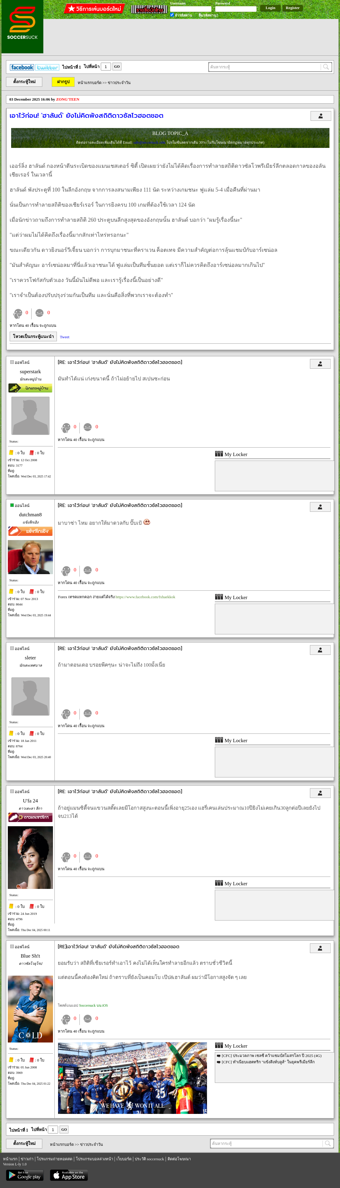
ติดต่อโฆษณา (179, 1159)
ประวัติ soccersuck (149, 1159)
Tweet (65, 337)
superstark (30, 371)
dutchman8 (30, 514)
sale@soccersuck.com (149, 142)
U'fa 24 (30, 801)
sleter (30, 658)
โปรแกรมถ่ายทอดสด (54, 1159)
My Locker (231, 454)
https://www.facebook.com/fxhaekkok (145, 597)
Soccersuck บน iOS (93, 1005)
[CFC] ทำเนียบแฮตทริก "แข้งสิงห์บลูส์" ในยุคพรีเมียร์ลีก (268, 1062)
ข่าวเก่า (27, 1159)
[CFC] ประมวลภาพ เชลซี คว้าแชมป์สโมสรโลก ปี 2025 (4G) (271, 1055)
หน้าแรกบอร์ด (89, 82)
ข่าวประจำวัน (119, 82)
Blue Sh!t (30, 956)
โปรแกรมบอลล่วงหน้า (94, 1159)
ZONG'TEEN (67, 99)
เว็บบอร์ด (123, 1159)
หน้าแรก (10, 1159)
